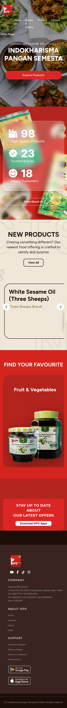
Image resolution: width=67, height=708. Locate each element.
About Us (17, 22)
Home (6, 20)
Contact (55, 20)
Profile (11, 615)
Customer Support (17, 644)
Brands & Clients (29, 24)
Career (11, 625)
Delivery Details (15, 649)
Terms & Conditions (17, 654)
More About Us (33, 201)
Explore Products (33, 75)
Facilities (12, 620)
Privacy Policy (14, 659)
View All (33, 262)
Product (42, 20)
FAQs (10, 630)
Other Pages (8, 34)
